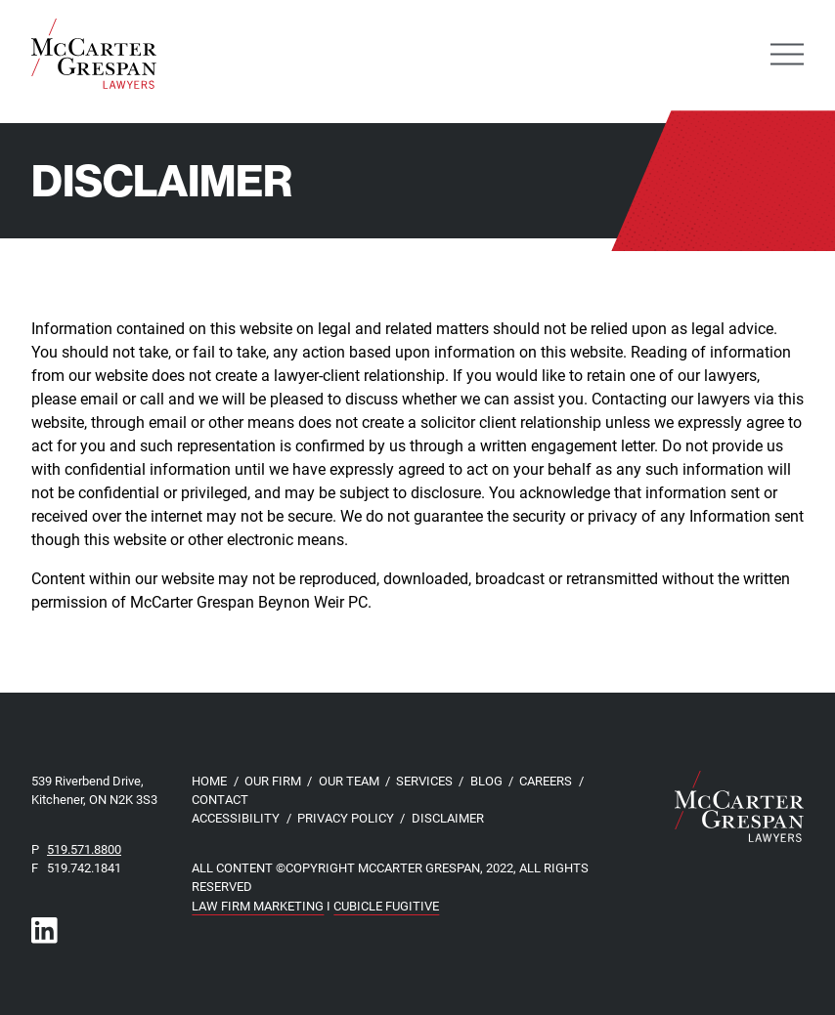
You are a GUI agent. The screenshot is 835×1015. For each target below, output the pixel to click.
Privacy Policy (345, 817)
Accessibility (236, 817)
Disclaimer (448, 817)
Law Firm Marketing (258, 905)
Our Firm (272, 780)
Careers (545, 780)
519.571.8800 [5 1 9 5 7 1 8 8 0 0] (84, 848)
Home (209, 780)
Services (424, 780)
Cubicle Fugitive (386, 905)
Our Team (349, 780)
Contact (220, 798)
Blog (486, 780)
